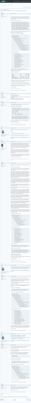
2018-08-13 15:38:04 (13, 265)
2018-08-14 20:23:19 (13, 333)
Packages (14, 1)
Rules (3, 5)
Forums (17, 1)
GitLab (22, 1)
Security (24, 1)
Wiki (19, 1)
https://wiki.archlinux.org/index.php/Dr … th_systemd (18, 336)
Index (1, 5)
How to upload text (13, 137)
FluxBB (29, 400)
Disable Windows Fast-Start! (24, 137)
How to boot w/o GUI (18, 137)
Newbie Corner (6, 9)
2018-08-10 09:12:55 (13, 93)
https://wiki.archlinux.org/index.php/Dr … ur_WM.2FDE (18, 335)
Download (29, 1)
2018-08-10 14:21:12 (13, 141)
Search (6, 5)
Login (11, 5)
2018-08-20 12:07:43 (13, 385)
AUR (26, 1)
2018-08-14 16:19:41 (13, 276)
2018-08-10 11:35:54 (13, 102)
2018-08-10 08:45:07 (13, 13)
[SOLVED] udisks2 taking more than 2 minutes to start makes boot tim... (14, 10)
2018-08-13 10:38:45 (13, 163)
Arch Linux (4, 1)
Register (9, 5)
